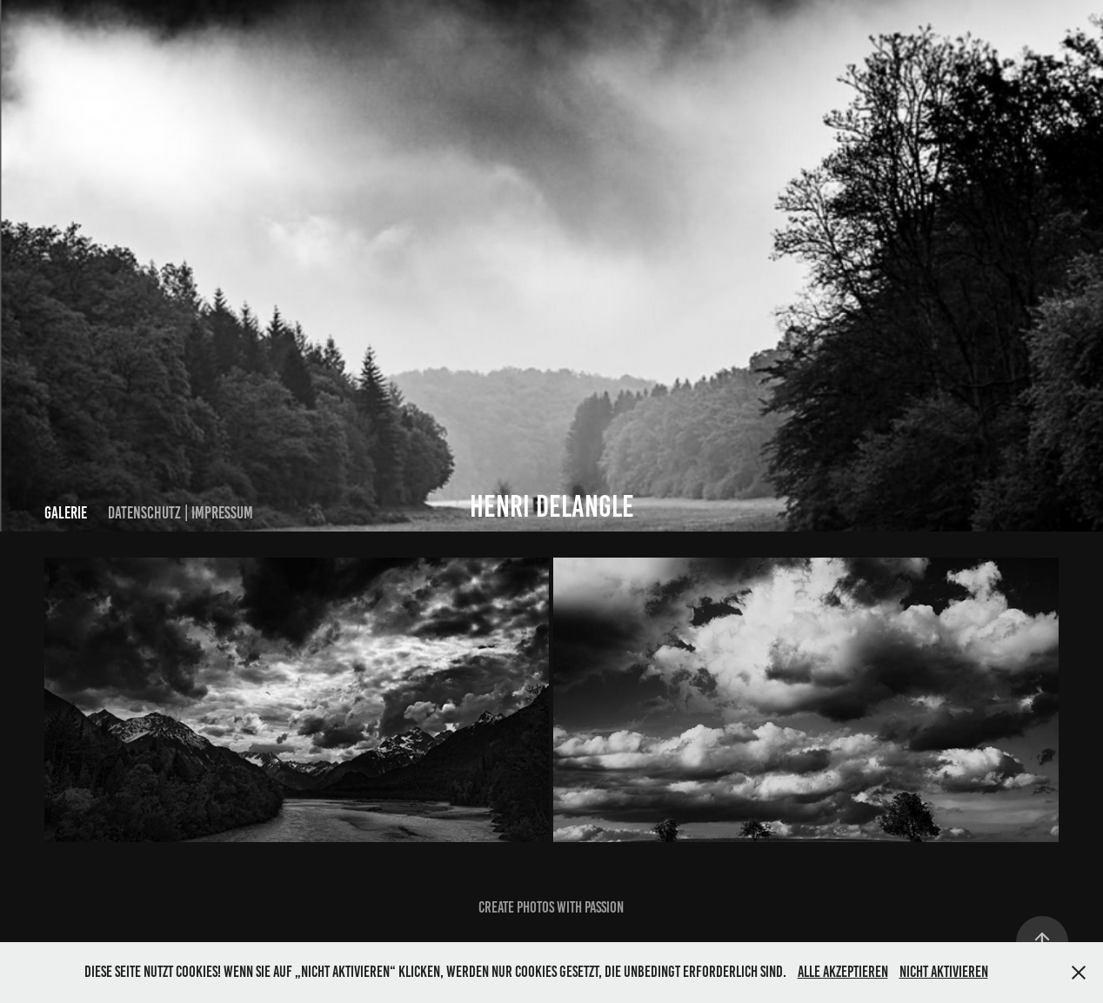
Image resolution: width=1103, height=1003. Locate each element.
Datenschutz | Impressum (180, 513)
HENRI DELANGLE (552, 506)
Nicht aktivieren (943, 971)
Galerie (65, 513)
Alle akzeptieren (843, 971)
